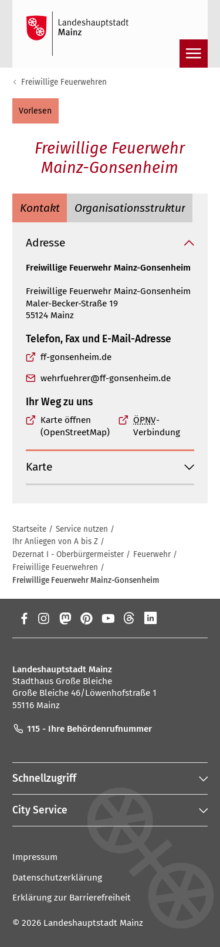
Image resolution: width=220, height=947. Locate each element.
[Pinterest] (86, 618)
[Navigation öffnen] (194, 53)
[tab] (39, 208)
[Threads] (129, 618)
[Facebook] (24, 618)
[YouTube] (108, 618)
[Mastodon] (65, 618)
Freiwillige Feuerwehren (64, 82)
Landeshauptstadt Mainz (93, 923)
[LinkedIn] (150, 618)
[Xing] (172, 618)
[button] (35, 110)
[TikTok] (194, 618)
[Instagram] (43, 618)
